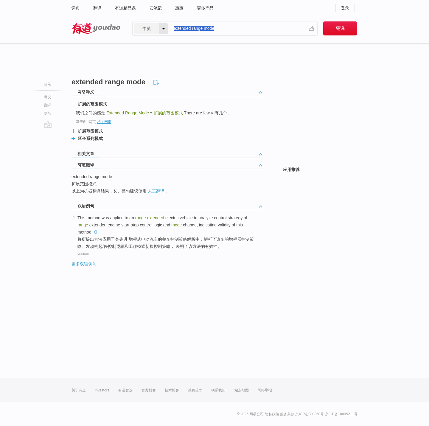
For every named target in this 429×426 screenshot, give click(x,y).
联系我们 (218, 390)
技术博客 (172, 390)
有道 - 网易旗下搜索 (96, 28)
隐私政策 (272, 414)
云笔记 (155, 8)
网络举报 (265, 390)
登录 (345, 8)
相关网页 (104, 122)
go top (48, 124)
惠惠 (179, 8)
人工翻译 (156, 191)
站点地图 (241, 390)
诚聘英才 (195, 390)
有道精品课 (125, 8)
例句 (47, 113)
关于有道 (79, 390)
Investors (102, 390)
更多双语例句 (84, 264)
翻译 (97, 8)
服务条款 (287, 414)
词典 (76, 8)
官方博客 (149, 390)
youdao (83, 254)
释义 (47, 97)
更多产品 (205, 8)
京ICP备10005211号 (341, 414)
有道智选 (125, 390)
